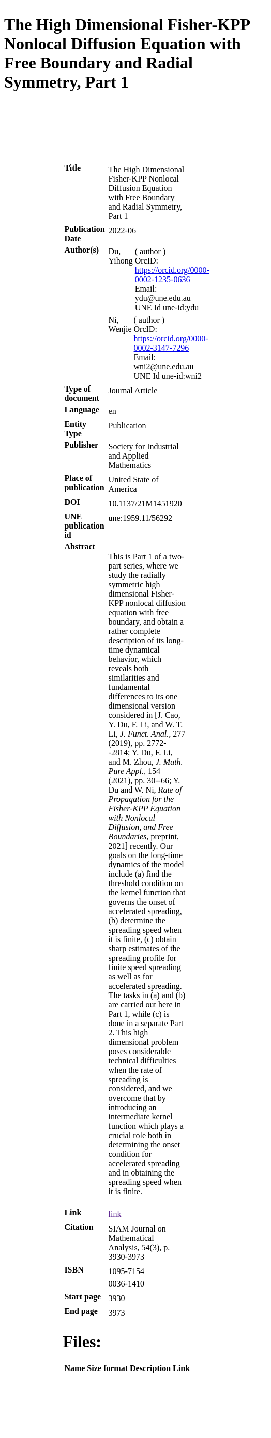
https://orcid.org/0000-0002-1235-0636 (172, 275)
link (115, 1214)
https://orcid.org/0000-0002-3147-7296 (171, 343)
